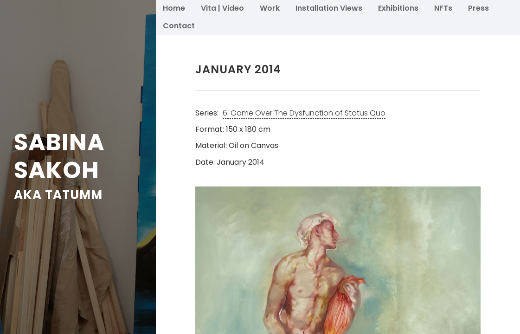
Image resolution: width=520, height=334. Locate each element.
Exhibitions (398, 7)
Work (270, 7)
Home (174, 7)
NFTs (443, 7)
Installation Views (328, 7)
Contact (179, 25)
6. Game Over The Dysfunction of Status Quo (304, 113)
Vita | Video (222, 7)
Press (478, 7)
